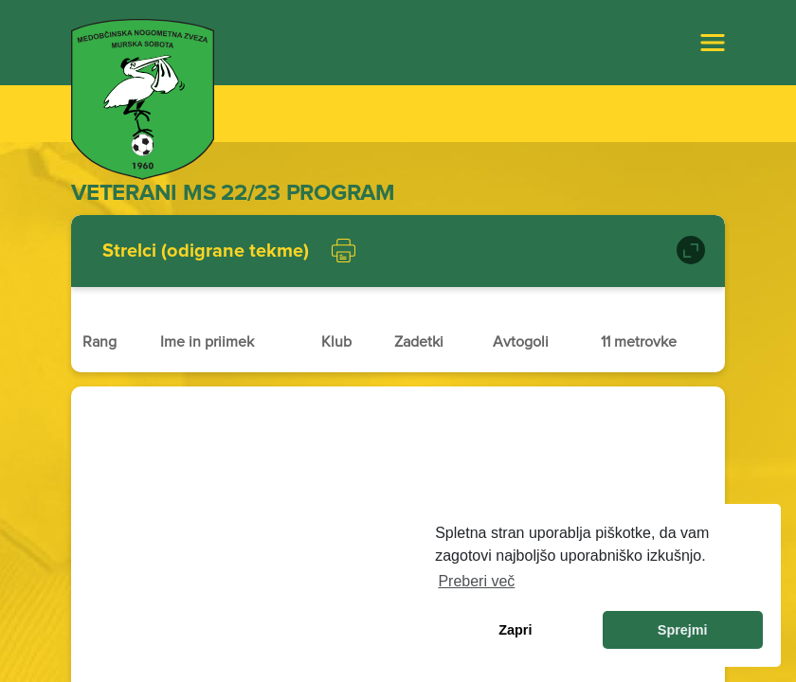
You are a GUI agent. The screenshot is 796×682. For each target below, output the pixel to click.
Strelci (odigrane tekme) (205, 251)
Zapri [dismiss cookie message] (515, 629)
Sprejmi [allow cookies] (683, 629)
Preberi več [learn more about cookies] (476, 581)
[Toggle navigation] (712, 43)
